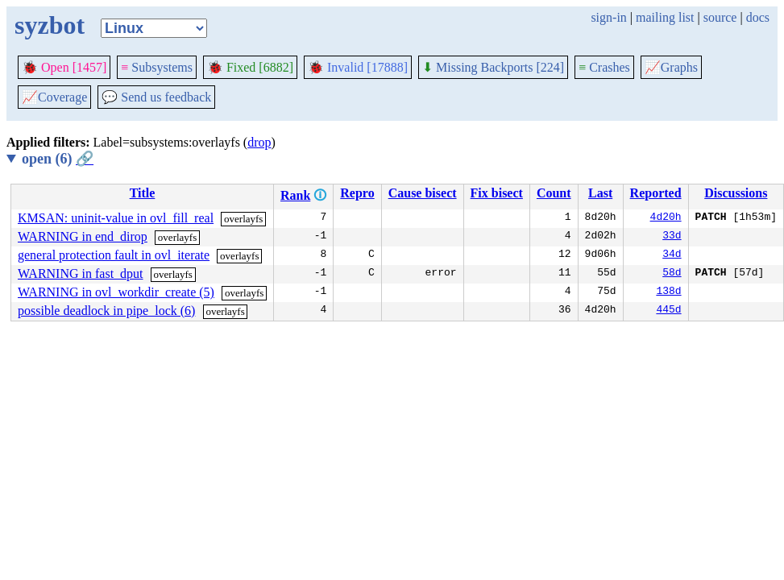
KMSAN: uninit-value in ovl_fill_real (116, 218)
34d (671, 255)
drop (259, 142)
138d (668, 292)
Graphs (671, 67)
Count (554, 193)
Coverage (54, 97)
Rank (295, 195)
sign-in (608, 17)
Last (600, 193)
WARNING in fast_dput (80, 273)
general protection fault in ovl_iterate (113, 255)
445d (668, 311)
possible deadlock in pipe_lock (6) (106, 310)
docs (757, 17)
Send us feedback (156, 97)
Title (143, 193)
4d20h (666, 218)
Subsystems (157, 67)
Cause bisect (422, 193)
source (720, 17)
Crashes (604, 67)
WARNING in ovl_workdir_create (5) (116, 292)
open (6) (57, 159)
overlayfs (243, 219)
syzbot (50, 24)
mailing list (665, 17)
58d (671, 274)
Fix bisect (497, 193)
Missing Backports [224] (493, 67)
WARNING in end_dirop (82, 236)
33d (671, 237)
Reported (656, 193)
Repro (357, 193)
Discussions (735, 193)
